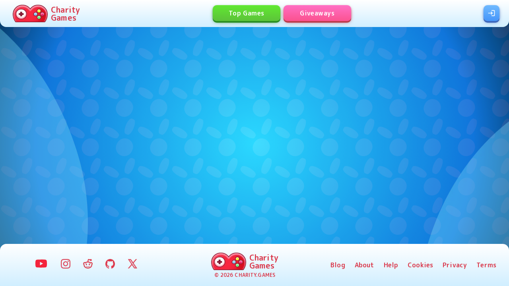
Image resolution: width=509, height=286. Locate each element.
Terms (486, 265)
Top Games (246, 13)
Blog (337, 265)
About (364, 265)
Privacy (455, 265)
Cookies (420, 265)
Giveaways (317, 13)
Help (391, 265)
